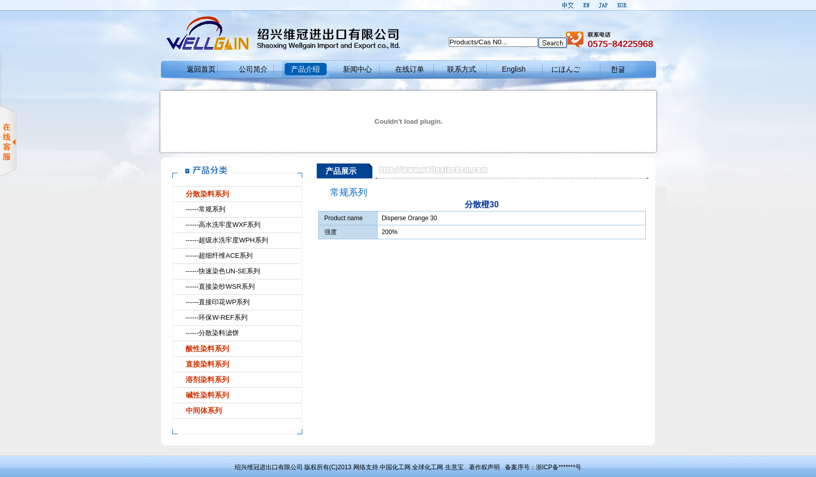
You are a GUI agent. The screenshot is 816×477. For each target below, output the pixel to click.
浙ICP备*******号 (559, 467)
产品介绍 (305, 69)
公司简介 (253, 69)
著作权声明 (484, 467)
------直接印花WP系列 (218, 302)
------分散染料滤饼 (212, 333)
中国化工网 (395, 467)
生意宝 (454, 467)
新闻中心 (357, 69)
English (514, 69)
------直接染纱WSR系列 (220, 286)
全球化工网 (427, 467)
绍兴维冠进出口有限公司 (269, 467)
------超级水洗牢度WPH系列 (227, 240)
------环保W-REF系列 (217, 317)
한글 (618, 69)
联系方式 (461, 69)
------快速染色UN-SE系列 (223, 271)
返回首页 (201, 69)
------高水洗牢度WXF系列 (223, 224)
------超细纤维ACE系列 (219, 255)
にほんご (565, 69)
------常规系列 (206, 209)
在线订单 (409, 69)
